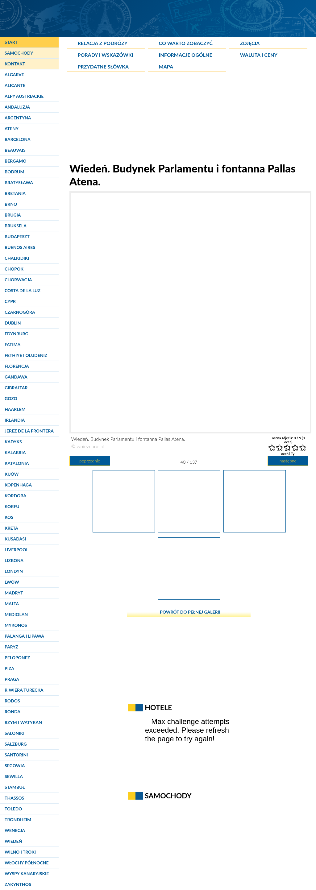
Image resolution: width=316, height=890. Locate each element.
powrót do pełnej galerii (190, 612)
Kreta (11, 528)
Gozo (11, 398)
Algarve (14, 74)
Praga (12, 679)
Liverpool (16, 549)
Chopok (14, 268)
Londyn (14, 571)
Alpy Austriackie (24, 96)
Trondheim (18, 819)
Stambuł (15, 787)
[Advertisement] (189, 118)
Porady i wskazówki (105, 55)
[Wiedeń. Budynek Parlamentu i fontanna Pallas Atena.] (189, 530)
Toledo (13, 808)
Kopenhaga (18, 484)
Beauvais (15, 150)
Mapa (166, 66)
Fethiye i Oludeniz (26, 355)
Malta (12, 603)
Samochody (19, 53)
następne (288, 460)
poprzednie (89, 460)
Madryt (14, 592)
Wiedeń (13, 841)
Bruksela (16, 225)
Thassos (14, 798)
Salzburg (16, 744)
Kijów (12, 474)
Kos (9, 517)
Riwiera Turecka (24, 690)
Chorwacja (18, 279)
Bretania (15, 193)
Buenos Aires (20, 247)
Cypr (10, 301)
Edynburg (16, 333)
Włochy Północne (27, 862)
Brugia (13, 214)
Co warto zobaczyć (186, 43)
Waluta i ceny (258, 55)
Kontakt (15, 63)
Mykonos (16, 625)
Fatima (12, 344)
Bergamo (15, 161)
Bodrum (14, 171)
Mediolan (16, 614)
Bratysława (19, 182)
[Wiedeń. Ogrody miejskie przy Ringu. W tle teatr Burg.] (189, 597)
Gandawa (16, 376)
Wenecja (15, 830)
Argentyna (18, 117)
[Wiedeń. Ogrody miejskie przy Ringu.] (124, 530)
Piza (9, 668)
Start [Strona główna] (11, 42)
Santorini (16, 754)
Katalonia (17, 463)
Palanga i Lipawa (24, 636)
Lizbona (14, 560)
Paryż (11, 646)
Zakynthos (18, 884)
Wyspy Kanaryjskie (27, 873)
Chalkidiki (17, 258)
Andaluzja (17, 107)
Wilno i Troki (20, 852)
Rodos (12, 700)
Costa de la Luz (22, 290)
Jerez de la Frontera (29, 430)
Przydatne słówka (103, 66)
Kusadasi (15, 538)
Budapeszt (17, 236)
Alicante (15, 85)
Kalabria (15, 452)
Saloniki (14, 733)
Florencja (17, 366)
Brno (11, 204)
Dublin (13, 322)
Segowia (15, 765)
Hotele (158, 707)
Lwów (12, 582)
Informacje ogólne (185, 55)
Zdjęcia (250, 43)
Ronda (12, 711)
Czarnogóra (20, 312)
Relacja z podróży (102, 43)
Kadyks (13, 441)
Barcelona (18, 139)
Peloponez (17, 657)
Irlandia (15, 420)
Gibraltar (16, 387)
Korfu (12, 506)
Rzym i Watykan (23, 722)
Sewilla (14, 776)
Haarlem (15, 409)
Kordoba (15, 495)
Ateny (12, 128)
